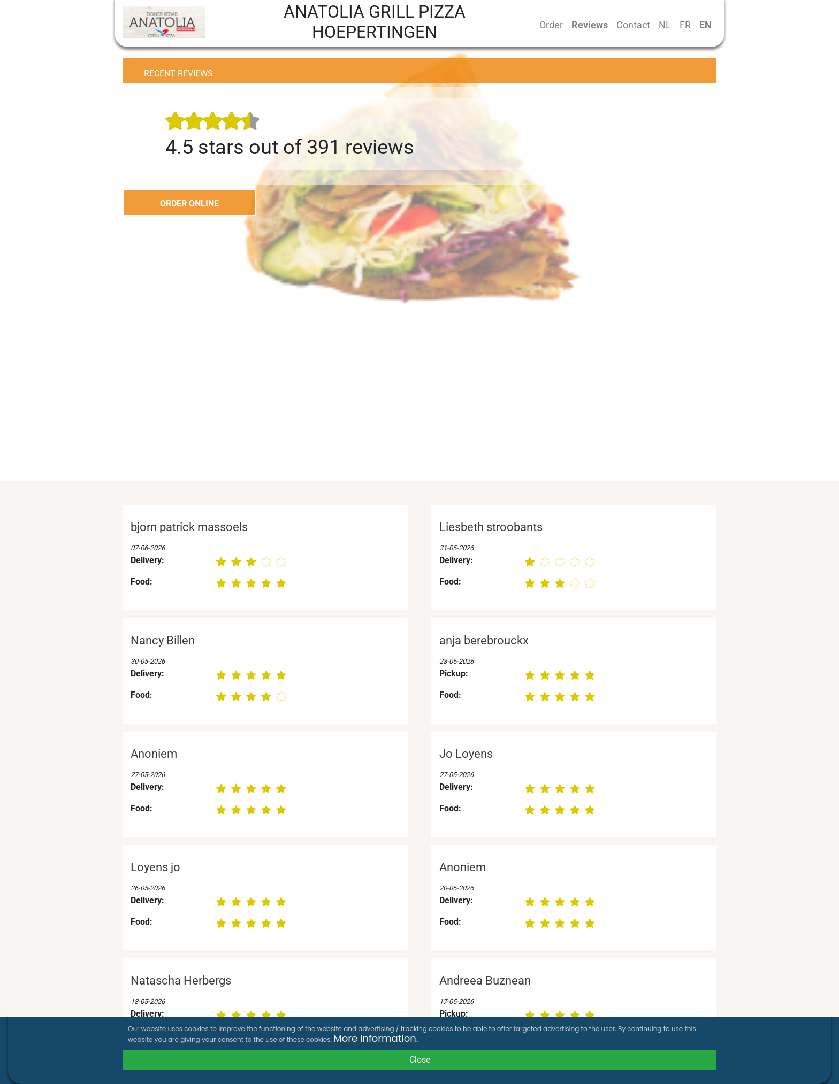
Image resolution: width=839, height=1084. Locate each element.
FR (685, 24)
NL (665, 24)
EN (705, 24)
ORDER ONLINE (189, 203)
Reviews (589, 24)
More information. (375, 1038)
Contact (633, 24)
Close (419, 1060)
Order (551, 24)
